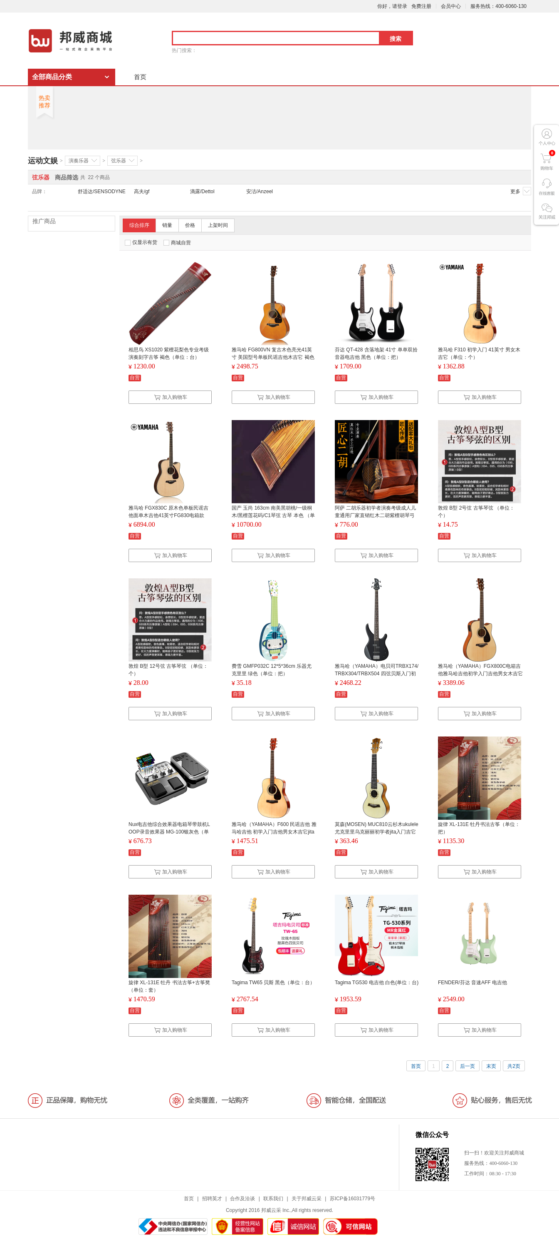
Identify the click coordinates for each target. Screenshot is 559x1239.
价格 (190, 225)
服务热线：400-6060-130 (498, 6)
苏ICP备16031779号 (352, 1199)
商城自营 (177, 243)
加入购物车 (170, 397)
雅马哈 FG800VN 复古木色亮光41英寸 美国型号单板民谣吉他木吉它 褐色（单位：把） (273, 357)
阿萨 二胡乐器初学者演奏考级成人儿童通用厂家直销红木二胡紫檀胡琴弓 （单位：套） (375, 515)
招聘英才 (212, 1199)
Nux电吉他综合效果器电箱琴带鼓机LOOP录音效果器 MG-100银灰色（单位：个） (169, 831)
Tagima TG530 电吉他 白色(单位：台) (376, 982)
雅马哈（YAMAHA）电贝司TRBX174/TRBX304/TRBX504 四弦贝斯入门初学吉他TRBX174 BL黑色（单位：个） (377, 673)
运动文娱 (43, 161)
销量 (167, 225)
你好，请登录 (392, 6)
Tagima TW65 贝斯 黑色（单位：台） (273, 982)
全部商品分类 (52, 76)
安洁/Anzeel (259, 191)
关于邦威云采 (307, 1199)
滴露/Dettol (202, 191)
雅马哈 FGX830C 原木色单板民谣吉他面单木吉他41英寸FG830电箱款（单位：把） (168, 515)
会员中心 (451, 6)
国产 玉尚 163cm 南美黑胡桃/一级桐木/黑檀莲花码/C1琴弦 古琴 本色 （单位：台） (273, 515)
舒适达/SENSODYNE (102, 191)
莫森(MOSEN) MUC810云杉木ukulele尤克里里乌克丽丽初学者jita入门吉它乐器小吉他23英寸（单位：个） (376, 831)
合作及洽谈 (242, 1199)
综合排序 (139, 225)
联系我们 (273, 1199)
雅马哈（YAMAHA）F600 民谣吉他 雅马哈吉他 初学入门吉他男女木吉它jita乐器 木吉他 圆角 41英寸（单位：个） (274, 831)
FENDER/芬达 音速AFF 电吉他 (472, 982)
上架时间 (218, 225)
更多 (520, 191)
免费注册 (421, 6)
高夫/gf (141, 191)
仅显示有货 (141, 242)
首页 (140, 76)
